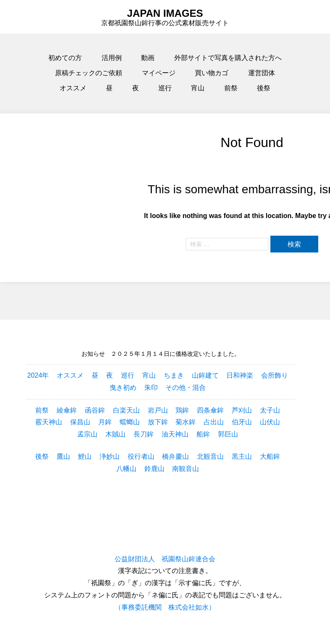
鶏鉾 (182, 410)
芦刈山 (242, 410)
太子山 (270, 410)
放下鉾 (158, 422)
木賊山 (115, 434)
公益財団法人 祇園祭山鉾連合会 (165, 559)
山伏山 (270, 422)
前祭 (231, 88)
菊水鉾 (185, 422)
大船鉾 (270, 456)
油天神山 (175, 434)
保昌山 (80, 422)
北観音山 (210, 456)
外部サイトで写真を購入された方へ (228, 57)
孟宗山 (87, 434)
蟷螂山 (130, 422)
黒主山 (242, 456)
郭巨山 (228, 434)
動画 (148, 57)
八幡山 (126, 468)
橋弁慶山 (175, 456)
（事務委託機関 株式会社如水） (165, 607)
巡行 (165, 88)
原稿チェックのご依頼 (88, 72)
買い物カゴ (211, 72)
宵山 (197, 88)
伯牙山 (242, 422)
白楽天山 (126, 410)
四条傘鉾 (210, 410)
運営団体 (261, 72)
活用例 (112, 57)
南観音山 (185, 468)
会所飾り (274, 375)
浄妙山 (110, 456)
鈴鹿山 (154, 468)
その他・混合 (185, 387)
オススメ (73, 88)
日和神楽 (239, 375)
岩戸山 (158, 410)
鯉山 (85, 456)
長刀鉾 (144, 434)
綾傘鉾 (67, 410)
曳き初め (123, 387)
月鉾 (105, 422)
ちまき (174, 375)
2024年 (38, 375)
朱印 (151, 387)
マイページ (158, 72)
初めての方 (65, 57)
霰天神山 (48, 422)
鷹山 (63, 456)
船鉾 (203, 434)
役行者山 (141, 456)
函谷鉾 (95, 410)
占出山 (214, 422)
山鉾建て (205, 375)
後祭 (263, 88)
